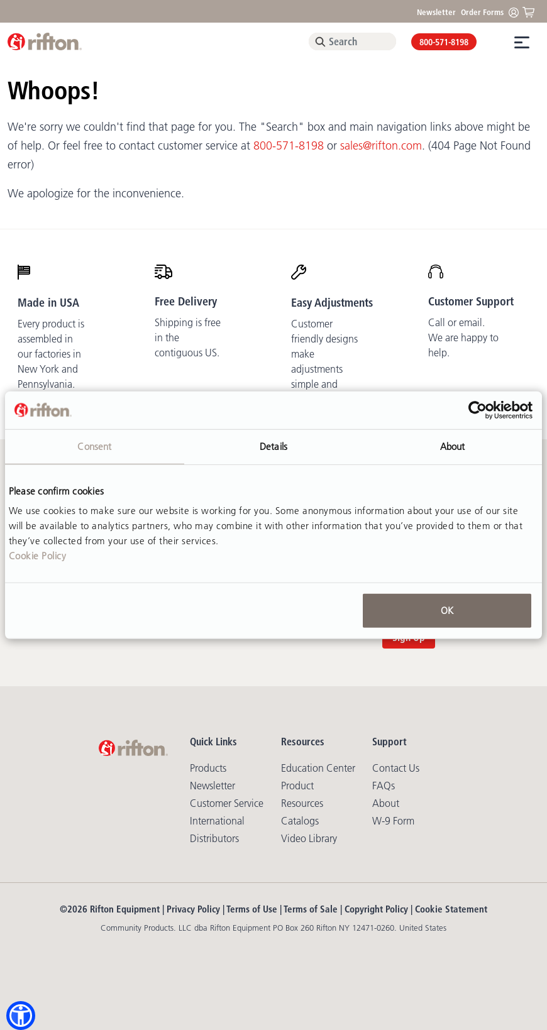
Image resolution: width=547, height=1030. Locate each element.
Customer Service (226, 803)
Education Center (318, 768)
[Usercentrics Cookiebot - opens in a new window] (478, 409)
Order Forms (482, 12)
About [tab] (452, 446)
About (385, 803)
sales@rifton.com (381, 146)
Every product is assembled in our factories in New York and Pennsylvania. (51, 353)
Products (208, 768)
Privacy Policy (193, 909)
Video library (309, 838)
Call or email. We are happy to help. (463, 337)
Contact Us (395, 768)
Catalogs (300, 820)
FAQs (383, 785)
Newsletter (436, 12)
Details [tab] (273, 446)
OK (447, 610)
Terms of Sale (311, 909)
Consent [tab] (94, 446)
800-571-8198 (443, 42)
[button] (20, 1015)
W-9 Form (393, 820)
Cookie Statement (451, 909)
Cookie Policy (38, 556)
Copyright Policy (376, 909)
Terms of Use (251, 909)
